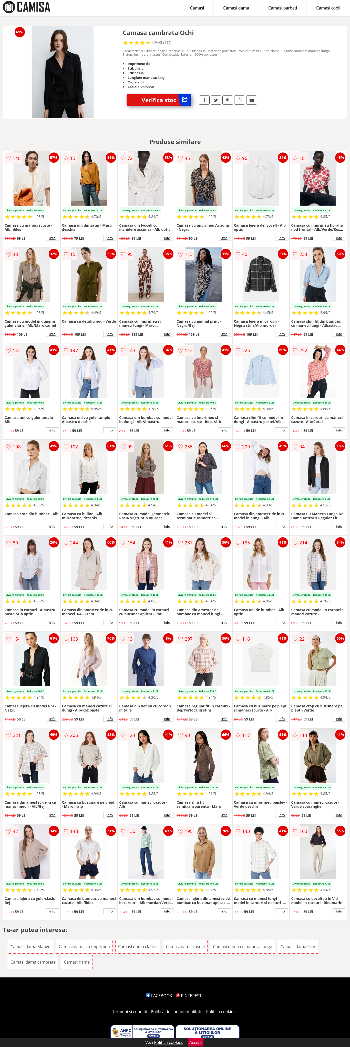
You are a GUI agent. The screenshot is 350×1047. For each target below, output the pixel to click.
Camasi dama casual (185, 946)
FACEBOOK (159, 995)
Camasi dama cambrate (33, 962)
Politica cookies (220, 1011)
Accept (195, 1042)
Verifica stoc (166, 100)
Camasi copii (328, 8)
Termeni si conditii (129, 1011)
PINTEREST (188, 995)
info (52, 238)
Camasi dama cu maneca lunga (242, 946)
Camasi (197, 8)
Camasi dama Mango (30, 946)
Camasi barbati (282, 8)
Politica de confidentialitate (177, 1011)
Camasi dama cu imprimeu (84, 946)
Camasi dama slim (298, 946)
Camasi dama (236, 8)
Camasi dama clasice (138, 946)
